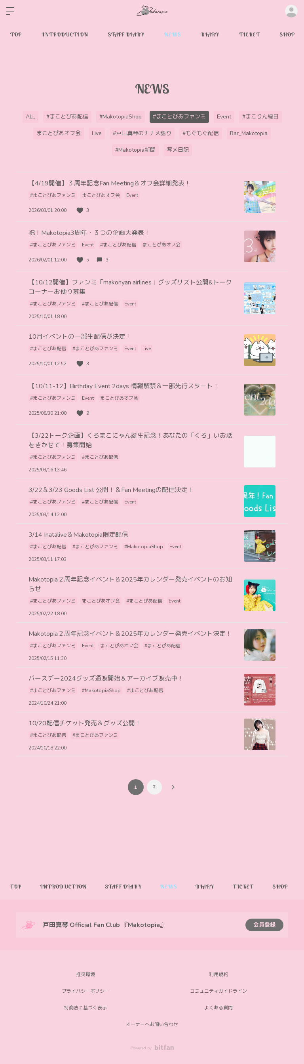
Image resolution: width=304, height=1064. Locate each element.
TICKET (249, 34)
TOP (16, 34)
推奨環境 (85, 974)
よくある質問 (218, 1008)
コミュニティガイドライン (218, 991)
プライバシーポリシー (85, 991)
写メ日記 (178, 150)
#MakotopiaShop (120, 116)
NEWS (172, 34)
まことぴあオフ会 (58, 133)
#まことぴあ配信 (67, 116)
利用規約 (218, 974)
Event (224, 116)
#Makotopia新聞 (135, 150)
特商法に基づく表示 (85, 1008)
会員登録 (264, 925)
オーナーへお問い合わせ (152, 1024)
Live (97, 133)
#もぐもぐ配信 (200, 133)
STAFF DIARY (126, 34)
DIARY (209, 34)
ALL (30, 116)
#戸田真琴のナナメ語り (142, 133)
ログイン (291, 11)
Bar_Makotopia (249, 133)
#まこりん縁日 (260, 116)
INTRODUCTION (65, 34)
